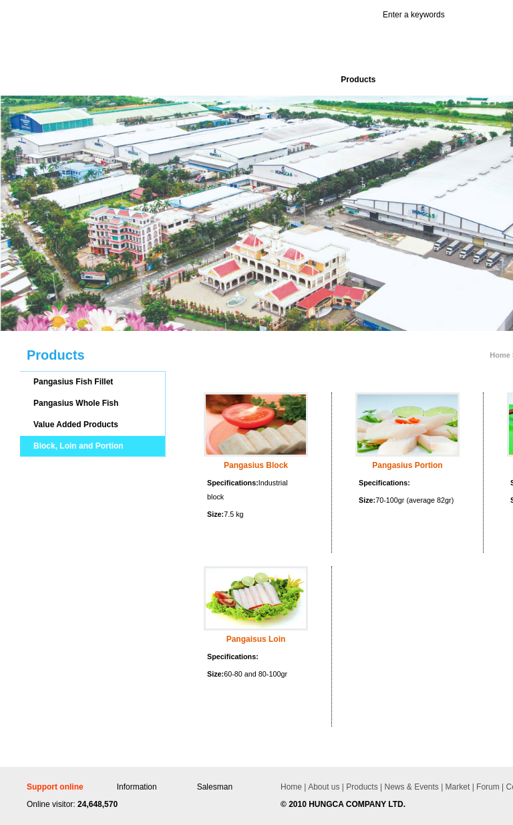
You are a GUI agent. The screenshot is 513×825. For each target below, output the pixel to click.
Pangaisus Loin (256, 639)
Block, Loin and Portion (78, 446)
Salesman (214, 787)
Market (456, 787)
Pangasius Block (256, 465)
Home (291, 787)
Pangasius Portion (407, 465)
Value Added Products (75, 424)
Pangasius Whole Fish (75, 403)
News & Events (410, 787)
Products (361, 787)
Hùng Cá (118, 48)
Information (137, 787)
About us (323, 787)
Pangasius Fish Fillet (73, 381)
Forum (487, 787)
